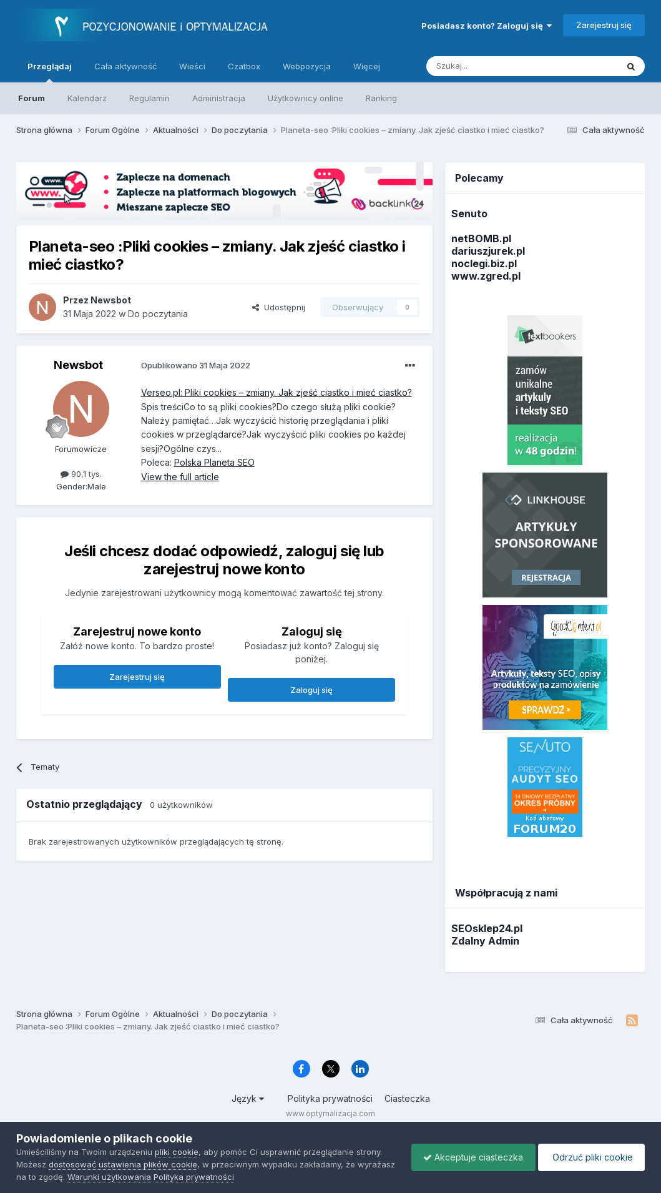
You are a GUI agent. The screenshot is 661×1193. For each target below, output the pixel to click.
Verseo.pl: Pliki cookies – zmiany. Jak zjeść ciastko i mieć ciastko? (276, 392)
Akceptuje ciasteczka (470, 1157)
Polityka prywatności (330, 1098)
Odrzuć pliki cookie (590, 1157)
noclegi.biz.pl (484, 263)
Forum (31, 98)
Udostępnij (278, 307)
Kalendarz (87, 98)
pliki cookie (176, 1152)
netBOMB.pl (481, 238)
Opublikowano (195, 365)
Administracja (218, 98)
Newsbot (78, 364)
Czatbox (244, 66)
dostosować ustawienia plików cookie (123, 1164)
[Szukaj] (491, 66)
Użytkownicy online (305, 98)
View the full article (180, 476)
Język (248, 1098)
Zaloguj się (311, 690)
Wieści (192, 66)
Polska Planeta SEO (214, 462)
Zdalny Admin (485, 941)
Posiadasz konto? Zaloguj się (486, 26)
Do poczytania (158, 313)
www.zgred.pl (486, 276)
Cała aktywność (125, 66)
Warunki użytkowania (149, 1177)
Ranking (381, 98)
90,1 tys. (81, 474)
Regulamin (149, 98)
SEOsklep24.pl (486, 928)
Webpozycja (307, 66)
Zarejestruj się (604, 25)
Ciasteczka (407, 1098)
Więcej (366, 66)
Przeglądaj (49, 71)
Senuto (469, 213)
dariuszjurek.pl (488, 251)
